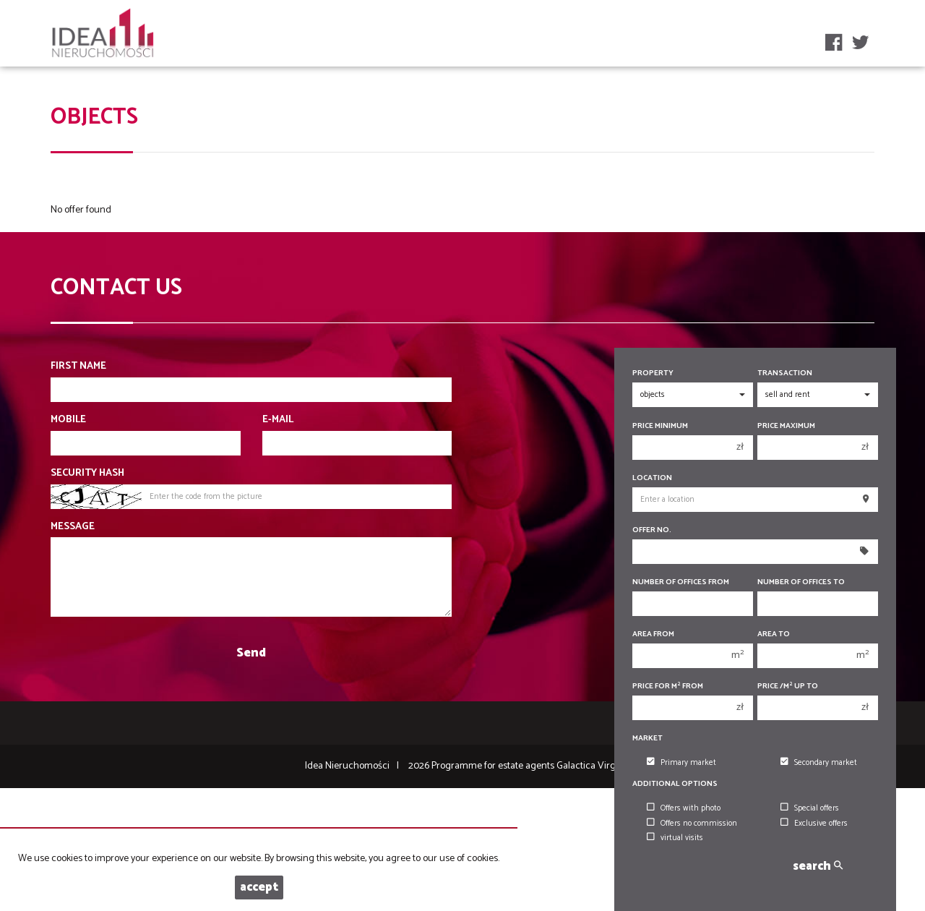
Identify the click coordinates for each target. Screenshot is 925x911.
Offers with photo (683, 808)
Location (652, 478)
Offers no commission (692, 823)
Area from (653, 634)
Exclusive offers (814, 823)
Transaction (784, 373)
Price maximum (786, 426)
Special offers (809, 808)
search (818, 866)
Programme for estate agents (493, 766)
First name (78, 366)
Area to (773, 634)
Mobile (68, 420)
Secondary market (818, 762)
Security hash (87, 473)
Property (653, 373)
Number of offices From (680, 582)
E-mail (277, 420)
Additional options (675, 784)
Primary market (681, 762)
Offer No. (651, 530)
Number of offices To (801, 582)
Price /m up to (787, 686)
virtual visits (675, 837)
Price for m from (667, 686)
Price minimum (660, 426)
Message (73, 527)
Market (647, 738)
